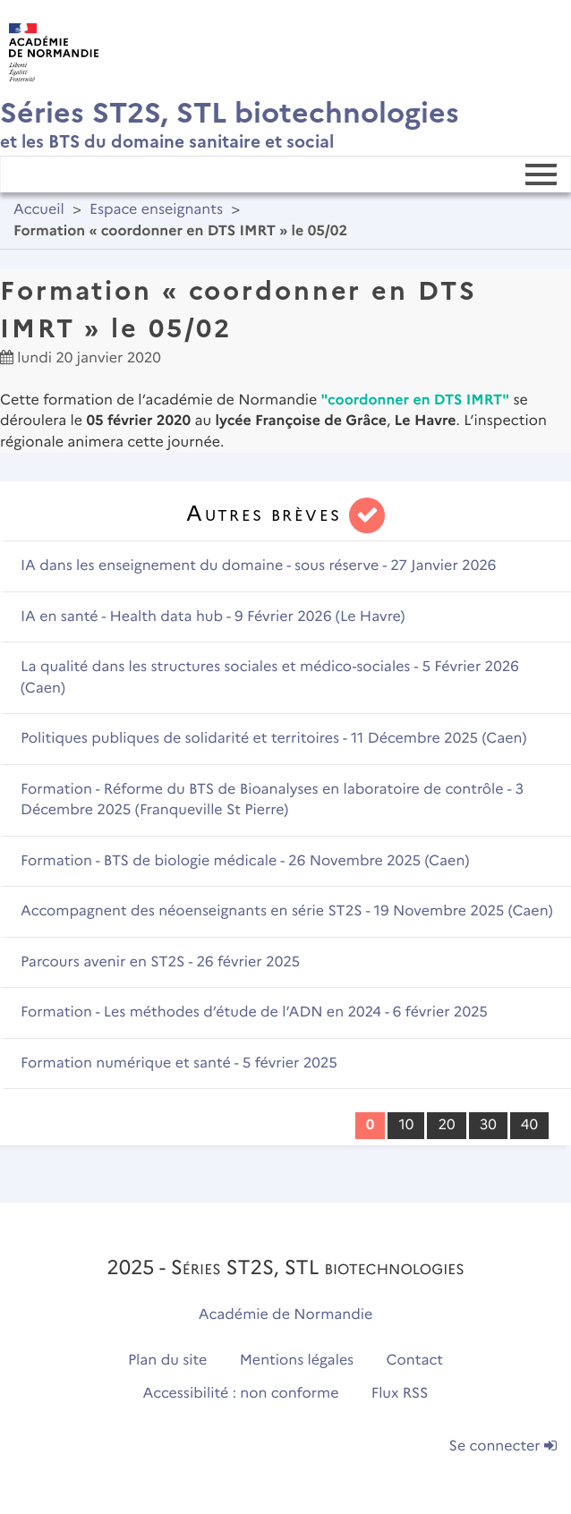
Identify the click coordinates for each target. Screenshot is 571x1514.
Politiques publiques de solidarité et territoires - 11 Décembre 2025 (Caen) (273, 738)
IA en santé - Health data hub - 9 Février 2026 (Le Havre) (213, 616)
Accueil (38, 209)
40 (529, 1125)
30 (488, 1125)
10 (405, 1125)
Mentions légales (297, 1360)
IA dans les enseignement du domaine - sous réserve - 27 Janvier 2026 (258, 565)
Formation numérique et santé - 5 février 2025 (179, 1063)
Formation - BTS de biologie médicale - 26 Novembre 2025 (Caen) (245, 861)
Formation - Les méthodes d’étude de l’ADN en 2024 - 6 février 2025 (254, 1012)
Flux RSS (400, 1393)
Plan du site (167, 1360)
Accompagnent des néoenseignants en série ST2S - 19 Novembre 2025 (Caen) (287, 911)
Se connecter (503, 1446)
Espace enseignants (156, 209)
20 (446, 1125)
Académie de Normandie (286, 1314)
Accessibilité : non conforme (241, 1393)
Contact (415, 1360)
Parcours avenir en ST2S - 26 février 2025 (160, 962)
